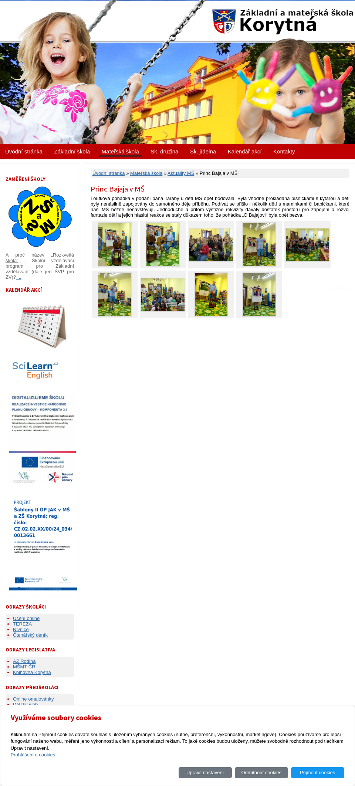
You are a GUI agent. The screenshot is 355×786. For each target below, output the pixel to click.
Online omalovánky (33, 699)
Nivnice (21, 629)
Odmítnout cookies (261, 772)
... (18, 277)
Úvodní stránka (24, 151)
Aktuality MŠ (181, 173)
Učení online (26, 618)
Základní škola (72, 151)
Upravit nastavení (205, 772)
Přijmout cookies (317, 772)
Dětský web (25, 704)
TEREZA (22, 624)
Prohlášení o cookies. (34, 755)
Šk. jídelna (203, 151)
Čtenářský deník (30, 635)
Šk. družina (164, 151)
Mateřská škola (120, 151)
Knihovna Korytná (32, 672)
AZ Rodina (24, 661)
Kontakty (284, 151)
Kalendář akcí (245, 151)
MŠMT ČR (24, 667)
